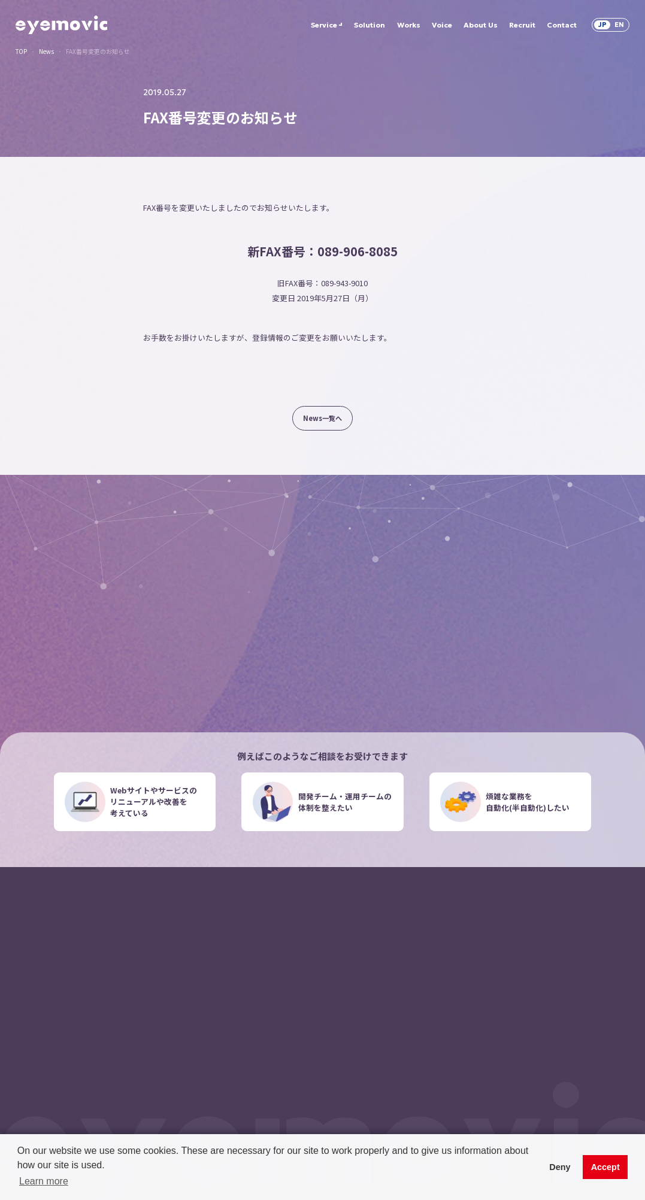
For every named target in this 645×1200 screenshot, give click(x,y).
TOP (21, 52)
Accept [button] (605, 1167)
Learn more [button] (43, 1181)
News (46, 52)
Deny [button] (559, 1167)
